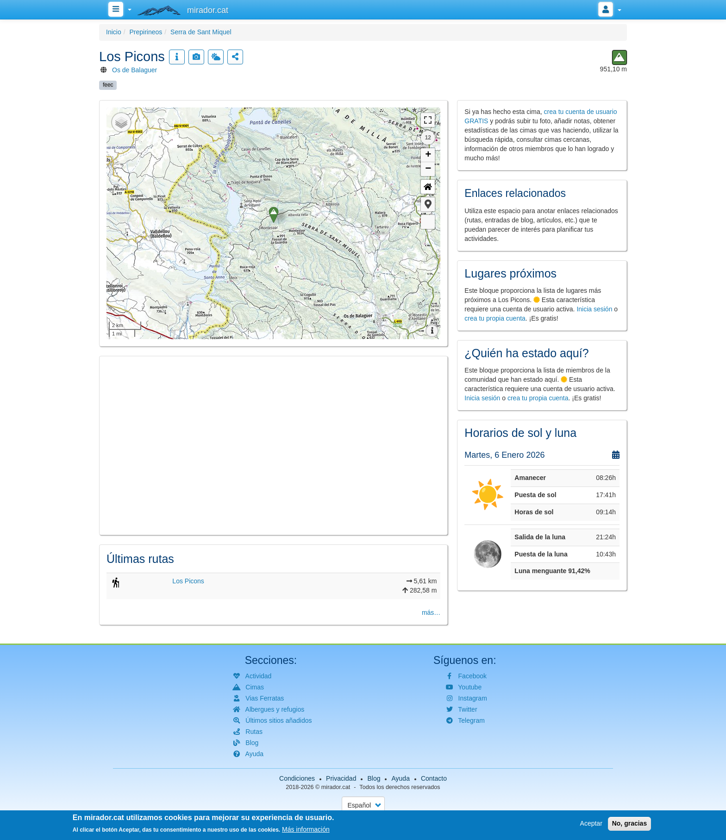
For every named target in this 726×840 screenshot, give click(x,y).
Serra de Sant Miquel (201, 32)
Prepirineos (145, 32)
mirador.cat (335, 787)
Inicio (113, 32)
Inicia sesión (594, 309)
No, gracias (629, 823)
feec (108, 85)
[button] (428, 204)
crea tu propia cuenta (495, 318)
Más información (306, 829)
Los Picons (188, 581)
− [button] (428, 169)
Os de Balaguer (134, 70)
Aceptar (591, 823)
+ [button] (428, 155)
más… (431, 612)
